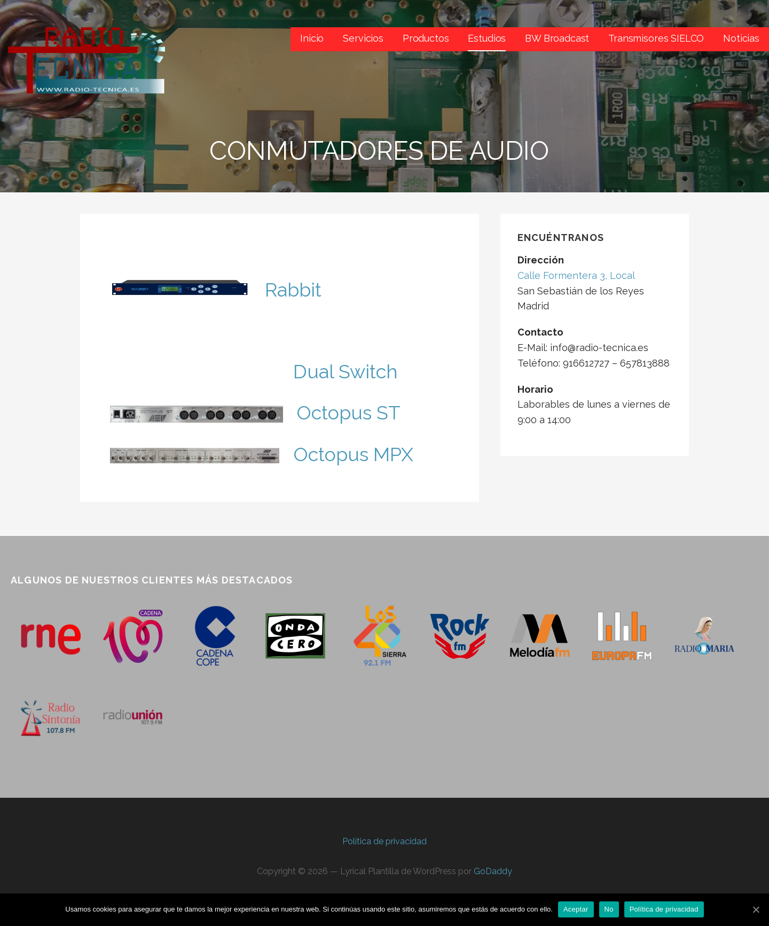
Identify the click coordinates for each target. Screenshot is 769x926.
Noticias (741, 38)
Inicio (312, 38)
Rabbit (293, 289)
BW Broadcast (557, 38)
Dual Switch (345, 371)
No (609, 909)
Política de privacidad (384, 841)
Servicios (363, 38)
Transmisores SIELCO (656, 38)
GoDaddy (493, 871)
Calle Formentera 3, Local (576, 275)
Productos (426, 38)
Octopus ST (348, 412)
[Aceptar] (755, 909)
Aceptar (575, 909)
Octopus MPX (353, 454)
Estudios (487, 38)
